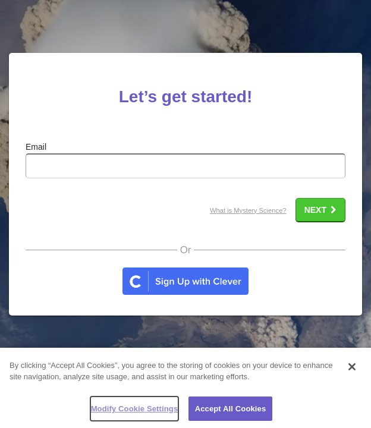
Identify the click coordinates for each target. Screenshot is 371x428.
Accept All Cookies (230, 414)
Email (36, 147)
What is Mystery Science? (248, 210)
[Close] (352, 372)
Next (320, 210)
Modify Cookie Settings (134, 414)
